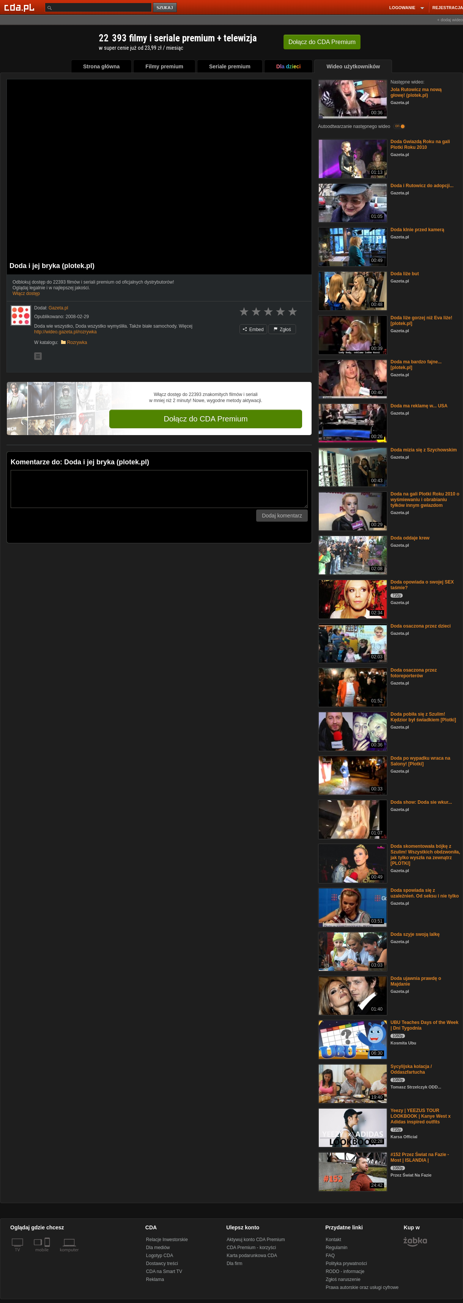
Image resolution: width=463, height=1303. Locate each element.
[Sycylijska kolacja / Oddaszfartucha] (352, 1083)
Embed (253, 329)
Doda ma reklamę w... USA (419, 406)
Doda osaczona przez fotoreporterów (414, 672)
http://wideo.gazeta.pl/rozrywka (65, 331)
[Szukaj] (98, 7)
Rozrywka (77, 342)
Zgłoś (282, 329)
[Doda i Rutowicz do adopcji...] (352, 202)
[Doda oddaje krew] (352, 554)
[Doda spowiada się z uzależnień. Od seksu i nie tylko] (352, 907)
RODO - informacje (345, 1271)
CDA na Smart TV (164, 1271)
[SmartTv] (48, 1254)
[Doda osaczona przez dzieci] (352, 642)
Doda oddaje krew (410, 538)
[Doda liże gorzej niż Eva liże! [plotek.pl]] (352, 334)
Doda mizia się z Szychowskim (424, 450)
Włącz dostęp (26, 293)
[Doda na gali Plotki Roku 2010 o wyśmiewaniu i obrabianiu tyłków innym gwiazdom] (352, 510)
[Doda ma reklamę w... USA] (352, 422)
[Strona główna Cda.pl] (20, 7)
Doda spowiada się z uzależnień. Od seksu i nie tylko (425, 893)
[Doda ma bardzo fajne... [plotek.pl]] (352, 378)
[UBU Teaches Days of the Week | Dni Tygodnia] (352, 1039)
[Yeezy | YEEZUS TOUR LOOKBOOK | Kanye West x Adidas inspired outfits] (352, 1127)
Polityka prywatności (346, 1263)
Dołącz (322, 42)
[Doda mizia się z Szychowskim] (352, 466)
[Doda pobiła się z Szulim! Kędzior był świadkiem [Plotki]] (352, 730)
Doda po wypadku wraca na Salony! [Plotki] (420, 761)
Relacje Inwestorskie (167, 1239)
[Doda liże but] (352, 290)
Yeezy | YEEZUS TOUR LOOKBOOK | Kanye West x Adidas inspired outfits (421, 1116)
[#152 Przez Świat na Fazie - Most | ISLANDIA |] (352, 1171)
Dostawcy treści (162, 1263)
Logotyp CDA (159, 1255)
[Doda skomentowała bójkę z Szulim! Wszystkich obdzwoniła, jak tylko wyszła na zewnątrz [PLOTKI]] (352, 863)
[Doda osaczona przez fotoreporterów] (352, 686)
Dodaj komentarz (282, 516)
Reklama (155, 1279)
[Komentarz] (159, 489)
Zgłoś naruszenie (343, 1279)
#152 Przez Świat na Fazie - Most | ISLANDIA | (420, 1157)
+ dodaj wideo (450, 19)
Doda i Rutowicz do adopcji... (422, 185)
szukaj (165, 8)
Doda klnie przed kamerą (417, 229)
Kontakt (333, 1239)
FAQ (330, 1255)
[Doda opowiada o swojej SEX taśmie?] (352, 598)
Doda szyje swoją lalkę (415, 934)
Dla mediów (158, 1247)
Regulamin (336, 1247)
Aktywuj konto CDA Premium (256, 1239)
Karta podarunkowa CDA (252, 1255)
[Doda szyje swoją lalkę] (352, 951)
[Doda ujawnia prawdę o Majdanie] (352, 995)
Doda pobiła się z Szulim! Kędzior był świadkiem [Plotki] (423, 716)
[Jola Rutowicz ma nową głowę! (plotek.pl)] (352, 98)
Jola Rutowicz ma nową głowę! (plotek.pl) (416, 92)
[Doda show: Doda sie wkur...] (352, 819)
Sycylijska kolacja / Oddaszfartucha (411, 1069)
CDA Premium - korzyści (251, 1247)
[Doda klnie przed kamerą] (352, 246)
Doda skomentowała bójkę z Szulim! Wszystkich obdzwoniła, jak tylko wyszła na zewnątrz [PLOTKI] (425, 855)
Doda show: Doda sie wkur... (421, 802)
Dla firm (234, 1263)
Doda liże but (405, 273)
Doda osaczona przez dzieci (421, 626)
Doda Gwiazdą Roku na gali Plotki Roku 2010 (420, 144)
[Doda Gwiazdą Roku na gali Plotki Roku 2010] (352, 158)
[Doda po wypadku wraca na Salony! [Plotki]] (352, 775)
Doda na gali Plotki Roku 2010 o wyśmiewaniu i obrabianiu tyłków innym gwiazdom (425, 499)
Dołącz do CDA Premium (205, 419)
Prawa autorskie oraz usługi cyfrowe (362, 1287)
